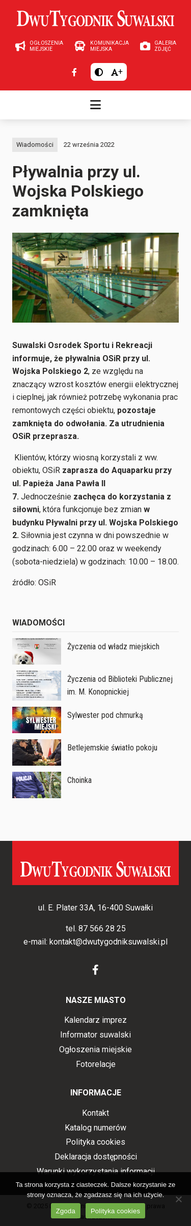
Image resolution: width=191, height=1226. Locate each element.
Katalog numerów (95, 1128)
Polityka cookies (95, 1142)
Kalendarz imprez (95, 1020)
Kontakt (95, 1113)
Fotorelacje (96, 1064)
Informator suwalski (95, 1035)
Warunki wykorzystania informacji (96, 1171)
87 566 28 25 (102, 928)
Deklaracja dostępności (95, 1156)
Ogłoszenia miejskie (95, 1049)
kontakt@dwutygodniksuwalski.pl (108, 942)
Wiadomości (34, 144)
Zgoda (65, 1211)
